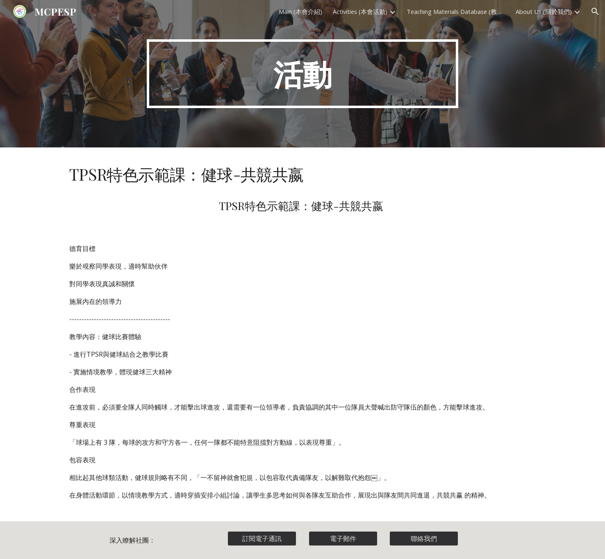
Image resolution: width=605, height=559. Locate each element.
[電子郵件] (343, 538)
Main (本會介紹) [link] (300, 11)
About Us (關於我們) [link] (544, 11)
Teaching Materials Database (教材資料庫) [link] (456, 11)
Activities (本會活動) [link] (360, 11)
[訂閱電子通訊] (262, 538)
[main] (302, 73)
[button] (595, 11)
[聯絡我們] (424, 538)
